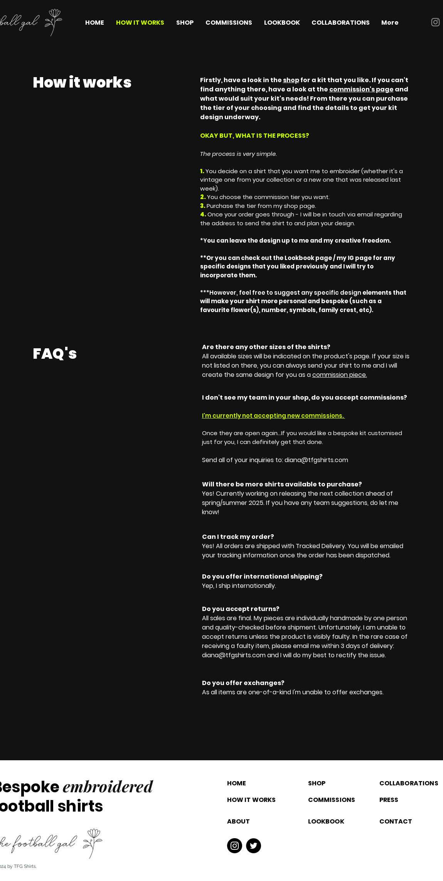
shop (291, 80)
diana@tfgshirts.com (316, 460)
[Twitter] (253, 845)
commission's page (361, 89)
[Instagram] (435, 22)
